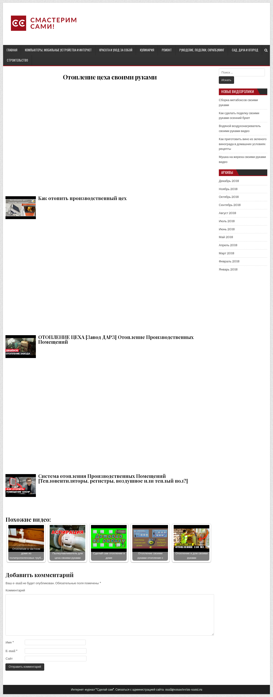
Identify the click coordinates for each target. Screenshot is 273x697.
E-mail (11, 651)
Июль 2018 (227, 221)
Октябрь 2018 (229, 197)
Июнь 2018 (227, 229)
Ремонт (167, 50)
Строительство (17, 60)
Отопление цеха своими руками (110, 77)
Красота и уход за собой (115, 50)
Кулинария (147, 50)
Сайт (9, 658)
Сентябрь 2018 (230, 205)
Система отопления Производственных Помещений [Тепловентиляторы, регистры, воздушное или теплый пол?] (109, 415)
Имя (9, 642)
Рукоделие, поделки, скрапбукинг (201, 50)
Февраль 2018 (229, 261)
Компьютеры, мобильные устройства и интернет (58, 50)
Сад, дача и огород (245, 50)
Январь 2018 (228, 269)
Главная (12, 50)
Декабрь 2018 (229, 181)
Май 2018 (226, 237)
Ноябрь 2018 (228, 189)
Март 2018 (226, 253)
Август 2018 (227, 213)
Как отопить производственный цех (109, 137)
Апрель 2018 (228, 245)
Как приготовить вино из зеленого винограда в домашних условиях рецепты (243, 144)
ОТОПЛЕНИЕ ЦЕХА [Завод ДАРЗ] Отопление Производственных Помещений (109, 276)
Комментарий (15, 590)
